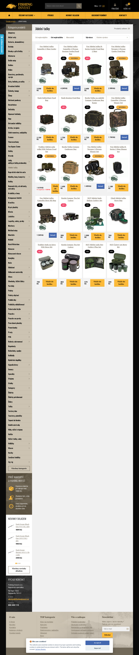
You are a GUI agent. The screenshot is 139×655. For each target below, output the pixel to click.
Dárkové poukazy (14, 100)
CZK (103, 6)
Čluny (10, 95)
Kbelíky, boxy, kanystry (16, 176)
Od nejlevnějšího (41, 37)
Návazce (11, 249)
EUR (100, 6)
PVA (9, 337)
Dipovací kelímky (14, 114)
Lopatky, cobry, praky (16, 221)
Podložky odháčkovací (16, 304)
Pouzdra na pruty (14, 318)
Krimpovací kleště (15, 198)
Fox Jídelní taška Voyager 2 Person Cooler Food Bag (118, 48)
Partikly (11, 286)
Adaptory (11, 32)
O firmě (12, 622)
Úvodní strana (10, 21)
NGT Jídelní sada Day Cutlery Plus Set (94, 245)
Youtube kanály (15, 633)
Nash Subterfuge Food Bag (47, 99)
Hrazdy (10, 155)
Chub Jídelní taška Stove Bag (118, 199)
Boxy (42, 636)
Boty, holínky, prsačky (16, 81)
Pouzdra (11, 313)
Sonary (10, 369)
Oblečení (11, 267)
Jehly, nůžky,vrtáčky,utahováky (17, 161)
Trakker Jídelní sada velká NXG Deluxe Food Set (46, 149)
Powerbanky (12, 327)
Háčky (10, 151)
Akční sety (12, 37)
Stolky (10, 383)
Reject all (97, 648)
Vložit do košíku (50, 89)
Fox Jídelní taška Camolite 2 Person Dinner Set (118, 100)
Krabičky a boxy (14, 193)
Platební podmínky (78, 622)
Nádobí (10, 239)
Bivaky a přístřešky (15, 51)
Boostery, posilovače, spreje (16, 75)
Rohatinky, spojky (14, 350)
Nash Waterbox (13, 244)
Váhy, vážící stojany (15, 429)
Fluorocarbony (13, 142)
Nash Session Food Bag (70, 98)
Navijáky (11, 258)
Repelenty (12, 346)
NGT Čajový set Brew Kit (118, 245)
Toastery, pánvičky (15, 415)
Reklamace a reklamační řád (81, 628)
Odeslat (107, 635)
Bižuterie (11, 56)
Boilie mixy (12, 60)
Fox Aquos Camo (14, 146)
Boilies (10, 65)
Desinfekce (12, 104)
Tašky (10, 406)
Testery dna (12, 411)
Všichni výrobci (102, 37)
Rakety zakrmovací (15, 341)
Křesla (10, 211)
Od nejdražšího (57, 37)
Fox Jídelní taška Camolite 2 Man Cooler (46, 47)
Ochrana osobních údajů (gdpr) (82, 633)
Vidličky (11, 443)
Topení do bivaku (14, 420)
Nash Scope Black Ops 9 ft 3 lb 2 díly (23, 525)
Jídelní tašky (12, 167)
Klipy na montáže (46, 622)
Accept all (97, 643)
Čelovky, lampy (13, 91)
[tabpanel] (18, 543)
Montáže (11, 235)
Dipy (9, 118)
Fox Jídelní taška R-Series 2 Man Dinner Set (118, 149)
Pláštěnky (44, 628)
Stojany (11, 378)
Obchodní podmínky (99, 15)
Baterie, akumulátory (16, 42)
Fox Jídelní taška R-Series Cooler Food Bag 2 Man (94, 48)
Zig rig (10, 462)
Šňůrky (10, 392)
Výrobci (50, 15)
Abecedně (70, 37)
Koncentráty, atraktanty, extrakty (17, 187)
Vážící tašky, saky (14, 439)
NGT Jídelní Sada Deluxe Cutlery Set (94, 199)
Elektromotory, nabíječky (17, 132)
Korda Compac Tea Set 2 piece (70, 245)
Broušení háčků (14, 86)
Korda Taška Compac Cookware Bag (70, 148)
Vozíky (10, 452)
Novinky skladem (72, 15)
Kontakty (123, 15)
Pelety (10, 290)
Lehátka (11, 216)
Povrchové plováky (15, 323)
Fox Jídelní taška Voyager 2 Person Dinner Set (94, 149)
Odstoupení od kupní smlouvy (82, 630)
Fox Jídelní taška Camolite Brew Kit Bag (46, 199)
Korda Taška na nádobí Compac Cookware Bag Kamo (94, 100)
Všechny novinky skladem (19, 569)
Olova (10, 276)
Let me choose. (40, 649)
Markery (11, 225)
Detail (76, 88)
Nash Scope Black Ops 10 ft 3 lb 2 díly (22, 538)
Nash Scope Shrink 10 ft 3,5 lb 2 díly (22, 552)
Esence (10, 137)
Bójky (10, 69)
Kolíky (10, 181)
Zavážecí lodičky (14, 457)
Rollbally (11, 355)
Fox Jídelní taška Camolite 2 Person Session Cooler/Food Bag (70, 50)
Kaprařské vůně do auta (17, 172)
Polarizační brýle (14, 309)
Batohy (10, 46)
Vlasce (10, 448)
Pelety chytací (13, 295)
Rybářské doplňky (14, 360)
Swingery (11, 388)
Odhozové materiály (15, 272)
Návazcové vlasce (14, 253)
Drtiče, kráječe (13, 128)
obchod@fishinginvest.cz (18, 599)
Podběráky (12, 300)
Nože (10, 262)
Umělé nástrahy (14, 425)
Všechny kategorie (19, 468)
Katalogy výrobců (15, 630)
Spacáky (11, 374)
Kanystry (43, 625)
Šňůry (10, 401)
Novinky (12, 625)
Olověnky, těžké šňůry (16, 281)
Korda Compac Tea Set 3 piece (70, 199)
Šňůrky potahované (15, 397)
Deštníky (11, 109)
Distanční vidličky (14, 123)
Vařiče (10, 434)
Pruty (10, 332)
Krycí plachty (13, 207)
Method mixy (12, 230)
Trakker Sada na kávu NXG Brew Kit (47, 245)
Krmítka (11, 202)
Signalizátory (13, 364)
